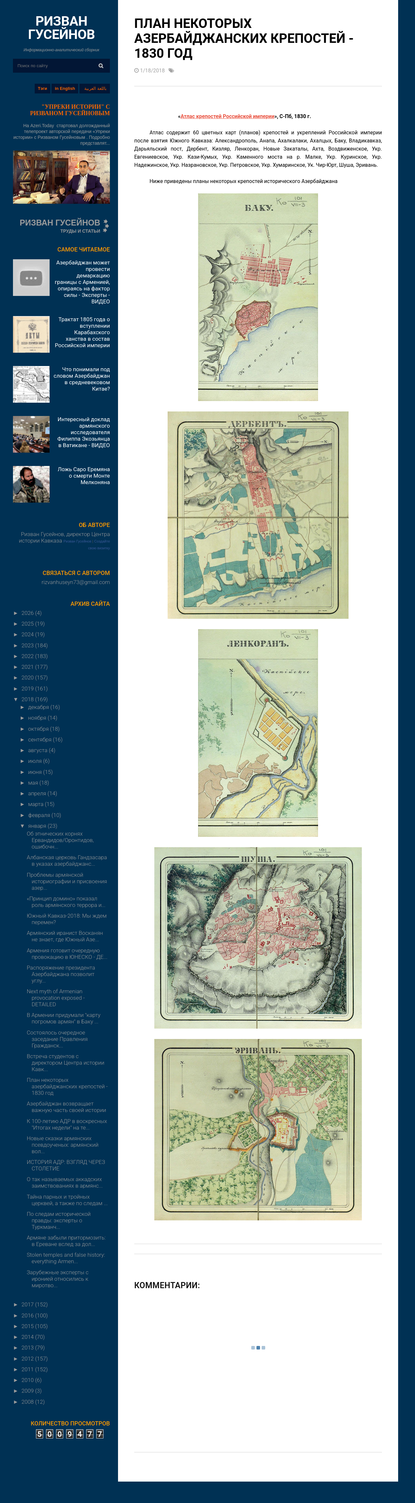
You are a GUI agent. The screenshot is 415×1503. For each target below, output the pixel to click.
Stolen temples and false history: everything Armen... (66, 1258)
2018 (28, 699)
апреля (38, 793)
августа (38, 750)
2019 (28, 688)
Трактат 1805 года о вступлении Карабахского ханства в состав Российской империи (82, 332)
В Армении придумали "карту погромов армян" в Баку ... (63, 1018)
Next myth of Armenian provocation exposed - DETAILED (56, 998)
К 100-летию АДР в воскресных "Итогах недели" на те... (67, 1124)
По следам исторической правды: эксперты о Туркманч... (58, 1220)
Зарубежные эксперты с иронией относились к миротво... (57, 1279)
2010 (28, 1380)
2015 (28, 1326)
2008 (28, 1402)
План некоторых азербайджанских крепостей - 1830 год (67, 1086)
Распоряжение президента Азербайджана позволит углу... (61, 974)
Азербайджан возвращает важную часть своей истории (66, 1106)
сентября (40, 739)
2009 (28, 1390)
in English (65, 88)
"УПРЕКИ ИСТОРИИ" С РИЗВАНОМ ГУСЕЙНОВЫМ (70, 110)
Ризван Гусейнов (77, 541)
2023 (28, 645)
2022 (28, 656)
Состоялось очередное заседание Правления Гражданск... (57, 1039)
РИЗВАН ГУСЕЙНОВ (61, 27)
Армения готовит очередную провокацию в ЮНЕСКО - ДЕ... (67, 953)
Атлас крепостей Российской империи (228, 116)
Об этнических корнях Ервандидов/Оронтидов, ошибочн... (60, 840)
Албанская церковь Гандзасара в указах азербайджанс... (67, 860)
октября (39, 729)
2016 (28, 1315)
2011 (28, 1369)
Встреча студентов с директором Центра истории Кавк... (65, 1062)
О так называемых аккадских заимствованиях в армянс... (64, 1182)
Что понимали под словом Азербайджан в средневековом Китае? (81, 379)
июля (35, 761)
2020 (28, 677)
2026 (28, 613)
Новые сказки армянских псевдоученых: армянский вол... (62, 1145)
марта (36, 804)
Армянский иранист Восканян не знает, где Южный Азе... (65, 936)
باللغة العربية (95, 88)
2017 (28, 1304)
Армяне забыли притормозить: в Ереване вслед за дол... (66, 1240)
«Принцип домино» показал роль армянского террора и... (66, 901)
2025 (28, 623)
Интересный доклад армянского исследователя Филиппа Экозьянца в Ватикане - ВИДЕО (83, 432)
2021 (28, 667)
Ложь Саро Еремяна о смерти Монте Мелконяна (84, 475)
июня (35, 772)
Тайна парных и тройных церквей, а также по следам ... (67, 1199)
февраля (40, 815)
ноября (38, 718)
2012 (28, 1358)
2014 (28, 1337)
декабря (39, 707)
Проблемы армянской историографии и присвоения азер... (67, 881)
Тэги (42, 88)
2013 (28, 1347)
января (38, 826)
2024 (28, 634)
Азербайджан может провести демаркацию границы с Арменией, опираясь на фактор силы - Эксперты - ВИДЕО (82, 282)
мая (34, 782)
